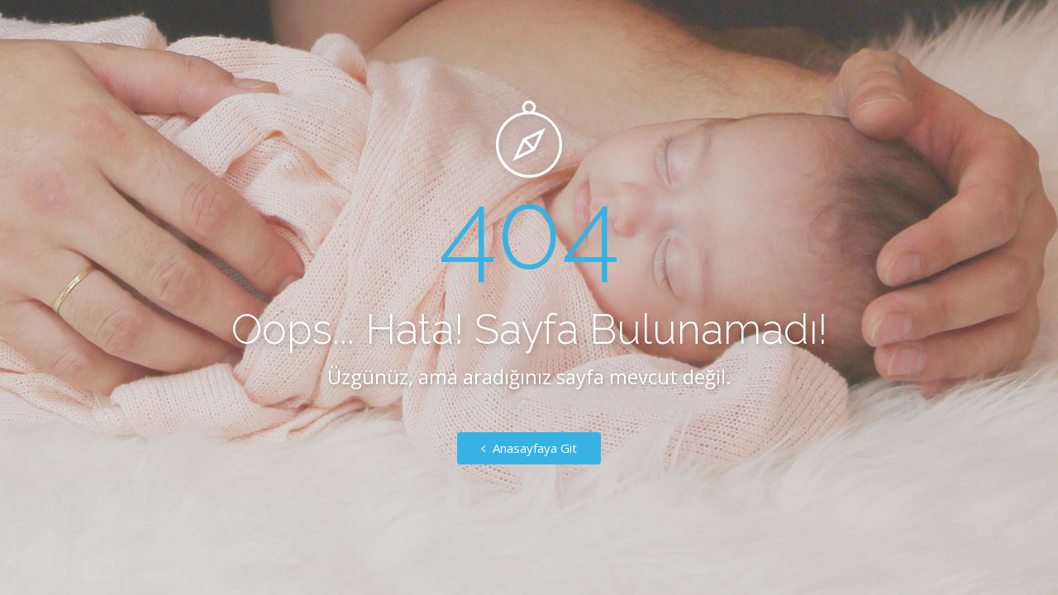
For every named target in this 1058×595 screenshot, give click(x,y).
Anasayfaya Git (529, 448)
